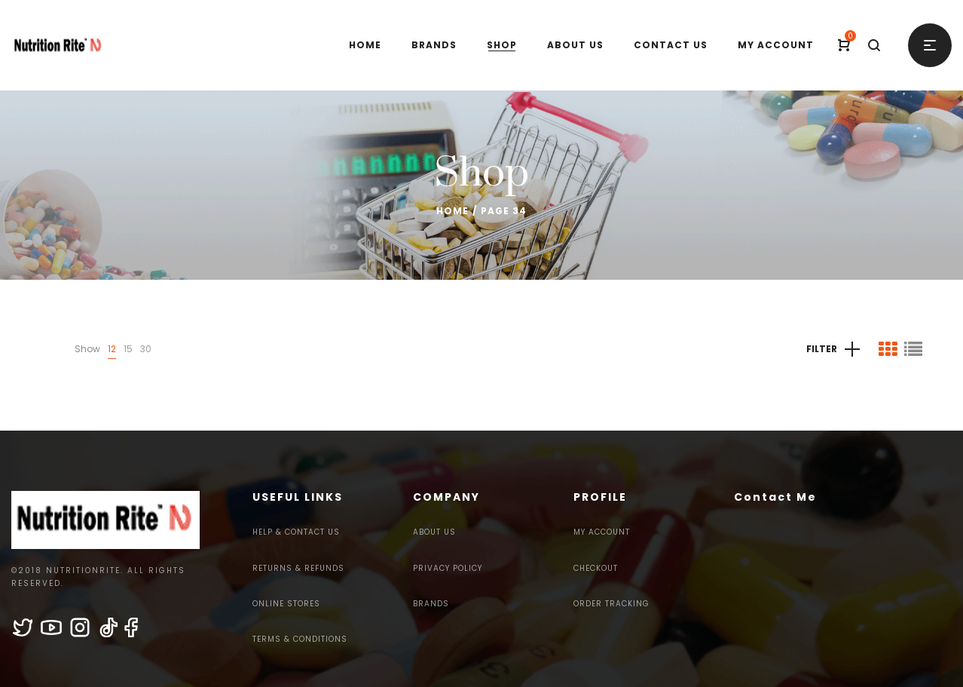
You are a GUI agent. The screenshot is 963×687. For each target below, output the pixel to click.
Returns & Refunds (298, 568)
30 (145, 348)
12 (112, 348)
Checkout (595, 568)
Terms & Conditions (299, 639)
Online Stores (286, 603)
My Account (601, 532)
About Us (434, 532)
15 (128, 348)
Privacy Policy (447, 568)
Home (452, 210)
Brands (431, 603)
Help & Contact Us (296, 532)
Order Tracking (611, 603)
